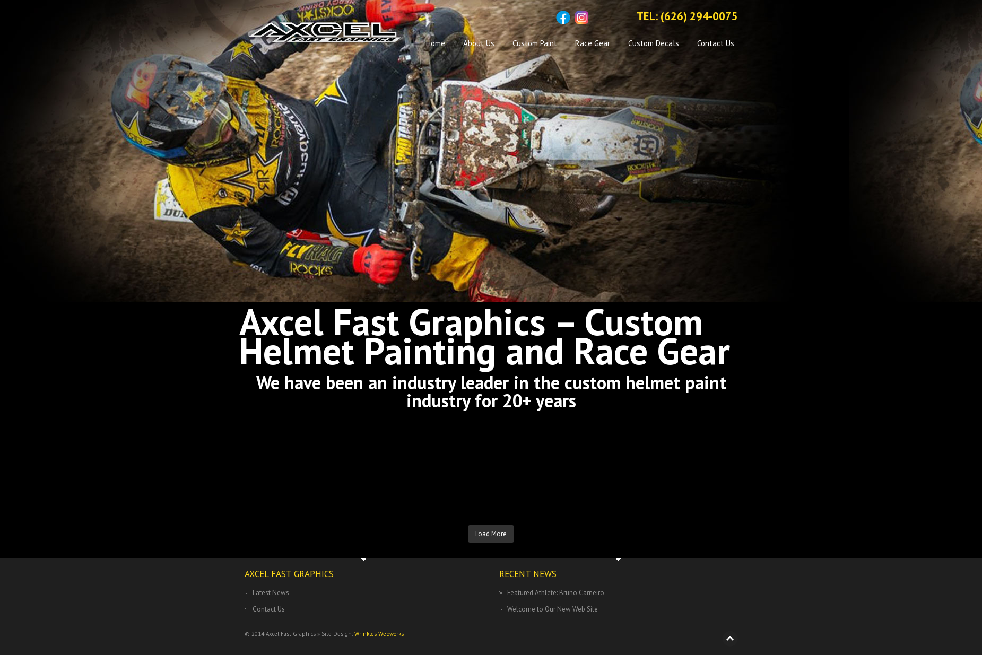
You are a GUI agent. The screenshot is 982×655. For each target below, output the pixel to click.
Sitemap (600, 17)
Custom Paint (534, 43)
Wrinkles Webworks (379, 633)
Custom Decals (653, 43)
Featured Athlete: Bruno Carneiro (555, 592)
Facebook (563, 17)
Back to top (730, 639)
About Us (478, 43)
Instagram (581, 17)
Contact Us (715, 43)
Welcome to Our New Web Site (552, 609)
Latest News (271, 592)
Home (435, 43)
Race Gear (592, 43)
